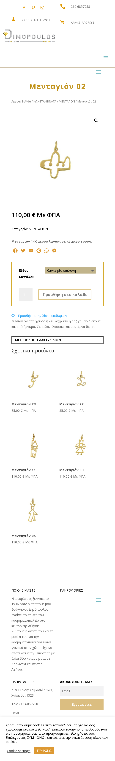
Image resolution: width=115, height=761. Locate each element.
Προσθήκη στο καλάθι (65, 294)
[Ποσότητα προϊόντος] (26, 294)
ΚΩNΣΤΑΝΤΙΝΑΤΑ (44, 101)
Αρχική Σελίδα (21, 101)
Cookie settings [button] (18, 751)
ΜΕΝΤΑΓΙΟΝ (67, 101)
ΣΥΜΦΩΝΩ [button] (44, 750)
